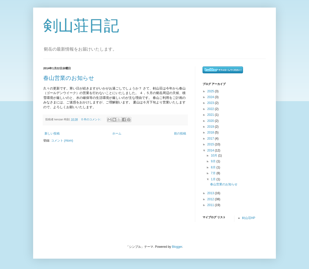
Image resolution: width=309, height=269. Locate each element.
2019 (211, 126)
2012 (211, 199)
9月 (213, 161)
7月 (213, 173)
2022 (211, 109)
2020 (211, 121)
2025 (211, 91)
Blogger (177, 247)
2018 (211, 132)
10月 (214, 155)
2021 (211, 115)
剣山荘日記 (81, 25)
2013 (211, 193)
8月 (213, 167)
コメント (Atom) (62, 140)
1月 (213, 179)
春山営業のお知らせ (68, 78)
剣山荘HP (248, 218)
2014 (211, 150)
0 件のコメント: (91, 119)
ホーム (116, 133)
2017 (211, 138)
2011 (211, 205)
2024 (211, 97)
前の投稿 (180, 133)
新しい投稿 (52, 133)
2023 (211, 103)
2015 (211, 144)
